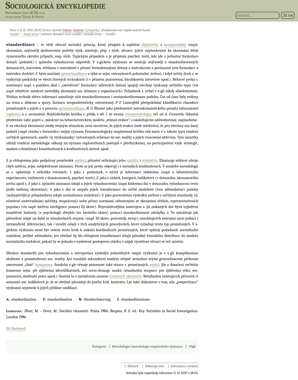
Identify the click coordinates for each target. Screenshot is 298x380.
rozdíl (14, 34)
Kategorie (99, 346)
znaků (154, 264)
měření (80, 160)
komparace (44, 264)
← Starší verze (29, 34)
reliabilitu (149, 160)
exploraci (13, 114)
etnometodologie (138, 114)
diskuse (79, 30)
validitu (133, 160)
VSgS (192, 346)
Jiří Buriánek (16, 328)
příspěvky (92, 30)
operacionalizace (74, 73)
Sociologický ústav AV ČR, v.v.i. (25, 13)
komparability (175, 44)
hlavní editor (13, 17)
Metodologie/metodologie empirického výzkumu (147, 346)
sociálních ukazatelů (125, 276)
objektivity (150, 44)
